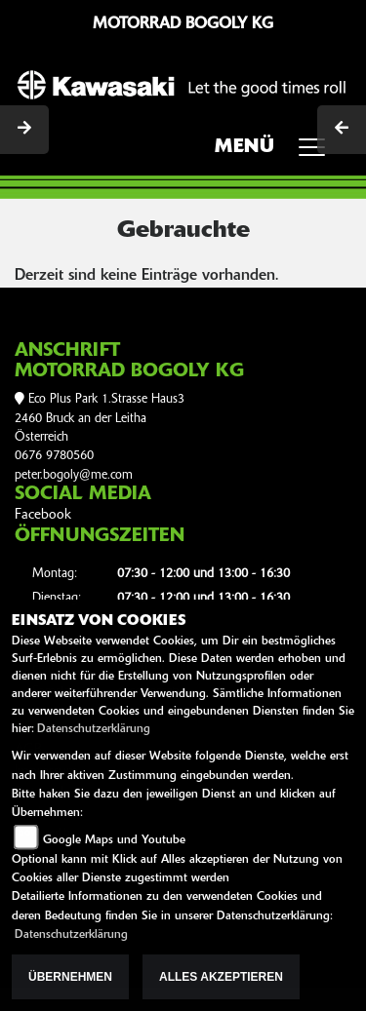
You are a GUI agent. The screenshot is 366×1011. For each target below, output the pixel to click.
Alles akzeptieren (221, 977)
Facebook (43, 515)
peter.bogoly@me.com (74, 475)
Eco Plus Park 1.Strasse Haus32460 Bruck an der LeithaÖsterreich (99, 418)
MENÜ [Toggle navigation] (277, 153)
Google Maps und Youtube (114, 840)
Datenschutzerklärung (93, 729)
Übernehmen (70, 977)
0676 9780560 (54, 455)
